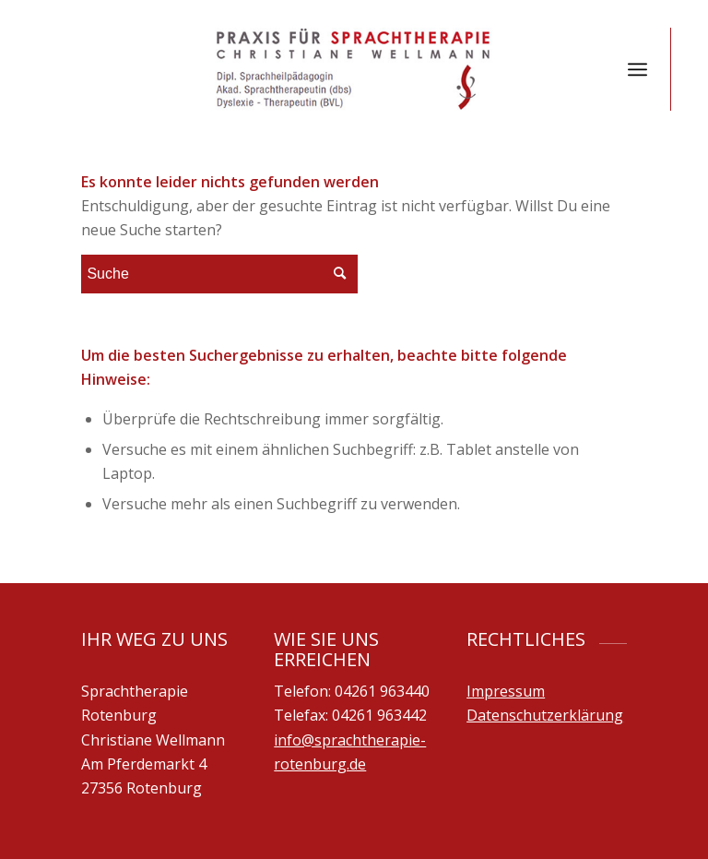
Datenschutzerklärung (544, 715)
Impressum (505, 691)
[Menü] (637, 69)
